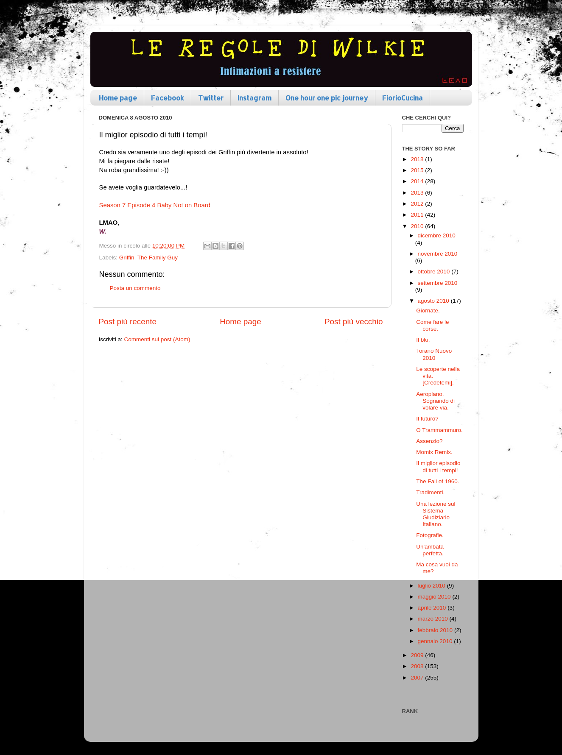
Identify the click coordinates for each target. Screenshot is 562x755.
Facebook (167, 97)
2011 (418, 215)
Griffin (126, 257)
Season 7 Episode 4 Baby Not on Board (154, 205)
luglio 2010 (432, 585)
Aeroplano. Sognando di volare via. (435, 401)
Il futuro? (427, 418)
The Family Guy (157, 257)
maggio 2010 (435, 596)
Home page (118, 97)
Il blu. (423, 340)
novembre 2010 (438, 254)
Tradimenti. (430, 492)
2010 (418, 226)
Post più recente (128, 321)
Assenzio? (429, 441)
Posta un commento (135, 288)
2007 (418, 677)
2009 (418, 655)
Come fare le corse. (432, 325)
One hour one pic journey (326, 97)
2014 (418, 181)
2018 (418, 159)
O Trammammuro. (439, 430)
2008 (418, 666)
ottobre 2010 (435, 271)
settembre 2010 (438, 283)
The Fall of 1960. (437, 481)
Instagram (254, 97)
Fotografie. (430, 535)
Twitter (211, 97)
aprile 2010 (433, 608)
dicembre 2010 (437, 235)
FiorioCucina (402, 97)
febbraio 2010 (436, 630)
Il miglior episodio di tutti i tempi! (438, 466)
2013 (418, 192)
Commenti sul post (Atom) (157, 339)
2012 (418, 204)
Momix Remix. (434, 452)
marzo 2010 (434, 619)
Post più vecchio (353, 321)
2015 (418, 170)
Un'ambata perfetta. (430, 550)
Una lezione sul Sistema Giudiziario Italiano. (435, 514)
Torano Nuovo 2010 (434, 354)
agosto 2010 (434, 301)
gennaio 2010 (436, 641)
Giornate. (428, 310)
